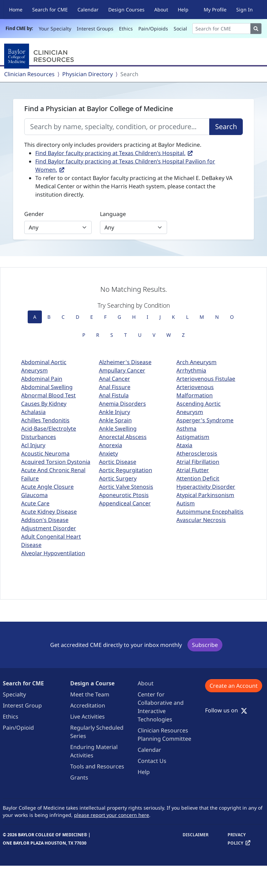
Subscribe (205, 645)
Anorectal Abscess (123, 437)
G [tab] (119, 317)
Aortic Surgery (118, 478)
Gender (34, 214)
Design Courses (126, 9)
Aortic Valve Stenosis (126, 486)
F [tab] (105, 317)
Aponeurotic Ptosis (124, 495)
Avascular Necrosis (201, 520)
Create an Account (234, 686)
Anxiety (108, 453)
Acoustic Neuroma (45, 453)
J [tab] (160, 317)
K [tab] (173, 317)
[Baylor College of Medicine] (40, 56)
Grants (79, 777)
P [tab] (83, 335)
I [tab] (147, 317)
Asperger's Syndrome (204, 420)
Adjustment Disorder (48, 528)
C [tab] (63, 317)
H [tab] (134, 317)
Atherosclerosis (196, 453)
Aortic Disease (117, 462)
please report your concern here (111, 815)
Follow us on (226, 710)
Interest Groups (95, 28)
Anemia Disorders (122, 403)
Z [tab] (183, 335)
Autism (185, 503)
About (161, 9)
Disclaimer (196, 835)
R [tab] (97, 335)
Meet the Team (89, 694)
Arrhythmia (191, 370)
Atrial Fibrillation (197, 462)
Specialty (14, 694)
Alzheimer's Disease (125, 362)
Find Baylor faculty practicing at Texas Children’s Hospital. (110, 153)
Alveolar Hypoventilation (53, 553)
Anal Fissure (114, 387)
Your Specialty (55, 28)
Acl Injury (33, 445)
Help (183, 9)
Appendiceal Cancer (125, 503)
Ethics (126, 28)
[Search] (221, 28)
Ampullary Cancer (122, 370)
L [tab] (187, 317)
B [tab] (48, 317)
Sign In (244, 9)
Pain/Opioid (18, 727)
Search (226, 126)
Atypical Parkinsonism (205, 495)
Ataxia (184, 445)
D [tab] (77, 317)
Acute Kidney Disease (49, 511)
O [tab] (232, 317)
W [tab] (168, 335)
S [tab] (111, 335)
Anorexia (110, 445)
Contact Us (152, 761)
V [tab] (154, 335)
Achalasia (33, 412)
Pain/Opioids (153, 28)
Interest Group (22, 705)
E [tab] (91, 317)
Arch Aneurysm (196, 362)
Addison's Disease (44, 520)
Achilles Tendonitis (45, 420)
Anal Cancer (114, 378)
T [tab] (125, 335)
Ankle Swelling (118, 428)
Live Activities (87, 716)
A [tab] (34, 317)
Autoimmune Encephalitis (209, 511)
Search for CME (50, 9)
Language (113, 214)
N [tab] (217, 317)
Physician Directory (87, 74)
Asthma (186, 428)
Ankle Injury (114, 412)
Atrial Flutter (192, 470)
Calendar (88, 9)
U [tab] (139, 335)
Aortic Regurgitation (125, 470)
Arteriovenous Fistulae (205, 378)
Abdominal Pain (41, 378)
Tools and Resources (97, 766)
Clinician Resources (29, 74)
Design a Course (92, 683)
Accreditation (87, 705)
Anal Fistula (114, 395)
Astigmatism (192, 437)
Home (15, 9)
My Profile (215, 9)
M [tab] (202, 317)
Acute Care (35, 503)
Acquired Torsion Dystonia (55, 462)
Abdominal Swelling (47, 387)
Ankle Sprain (115, 420)
